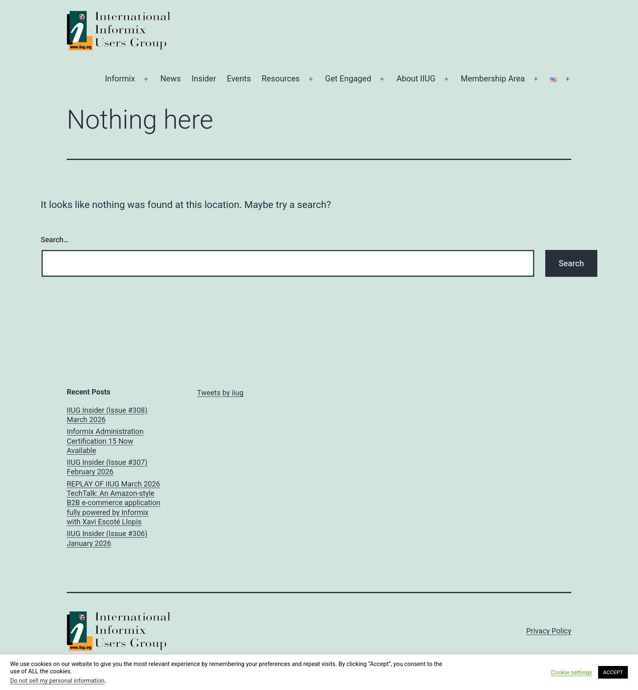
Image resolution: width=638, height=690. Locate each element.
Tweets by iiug (220, 392)
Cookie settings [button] (571, 672)
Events (239, 78)
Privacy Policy (548, 630)
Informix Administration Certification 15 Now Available (105, 441)
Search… (55, 239)
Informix (120, 78)
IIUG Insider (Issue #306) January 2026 (107, 538)
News (170, 78)
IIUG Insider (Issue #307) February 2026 (107, 467)
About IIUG (415, 78)
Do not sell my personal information (57, 680)
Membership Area (493, 78)
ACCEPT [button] (613, 672)
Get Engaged (348, 78)
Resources (281, 78)
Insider (204, 78)
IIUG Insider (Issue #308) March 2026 (107, 415)
